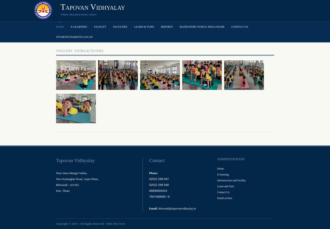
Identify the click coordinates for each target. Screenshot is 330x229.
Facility (100, 26)
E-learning (79, 26)
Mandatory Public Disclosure (202, 26)
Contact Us (239, 26)
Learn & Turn (144, 26)
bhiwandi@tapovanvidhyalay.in (177, 208)
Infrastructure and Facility (231, 180)
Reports (167, 26)
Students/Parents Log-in (74, 37)
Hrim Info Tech (115, 223)
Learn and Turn (225, 186)
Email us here (224, 198)
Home (60, 26)
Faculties (120, 26)
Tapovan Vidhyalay (93, 7)
